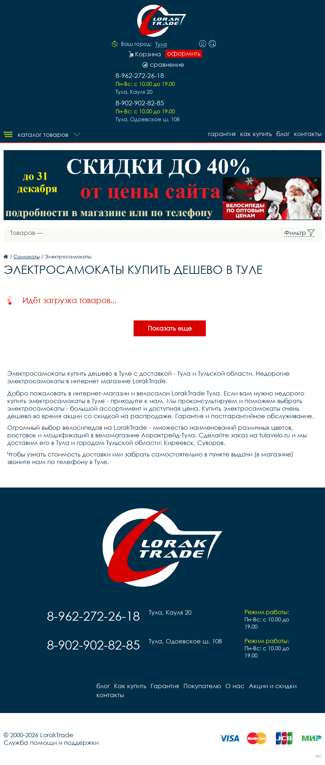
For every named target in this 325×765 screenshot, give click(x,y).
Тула (161, 44)
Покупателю (202, 686)
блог (283, 133)
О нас (234, 686)
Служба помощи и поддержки (51, 742)
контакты (307, 133)
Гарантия (222, 133)
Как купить (256, 133)
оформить (183, 53)
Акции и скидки (272, 686)
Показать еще (170, 328)
